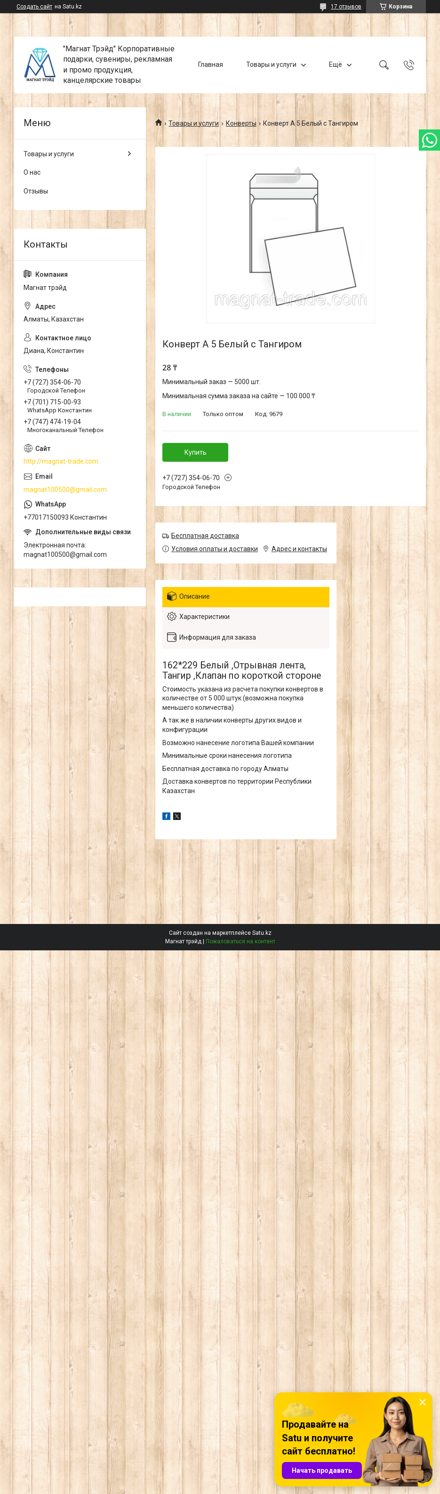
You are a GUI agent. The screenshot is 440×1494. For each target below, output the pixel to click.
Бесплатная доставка (205, 535)
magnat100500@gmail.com (65, 489)
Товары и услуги (271, 64)
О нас (32, 172)
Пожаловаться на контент (240, 941)
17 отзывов (346, 6)
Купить (195, 452)
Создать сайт (34, 6)
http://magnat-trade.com (61, 461)
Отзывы (36, 191)
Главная (210, 64)
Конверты (241, 123)
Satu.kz (262, 933)
